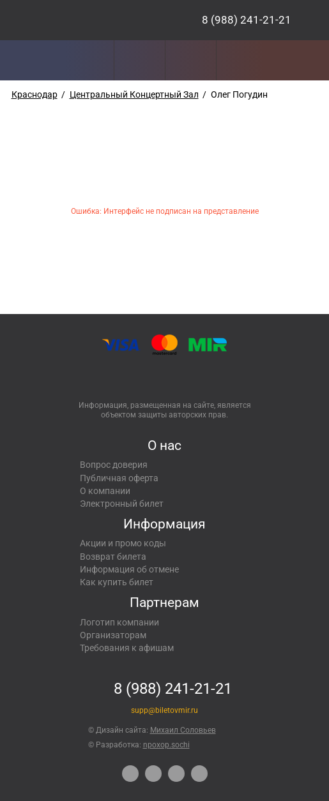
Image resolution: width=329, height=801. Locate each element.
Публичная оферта (119, 478)
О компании (105, 491)
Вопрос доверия (114, 465)
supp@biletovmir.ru (164, 710)
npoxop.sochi (166, 744)
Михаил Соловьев (183, 730)
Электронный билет (122, 503)
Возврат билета (113, 556)
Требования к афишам (127, 648)
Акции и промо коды (123, 543)
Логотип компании (119, 622)
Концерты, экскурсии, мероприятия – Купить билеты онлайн (82, 20)
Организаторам (113, 635)
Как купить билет (116, 582)
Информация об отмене (129, 569)
